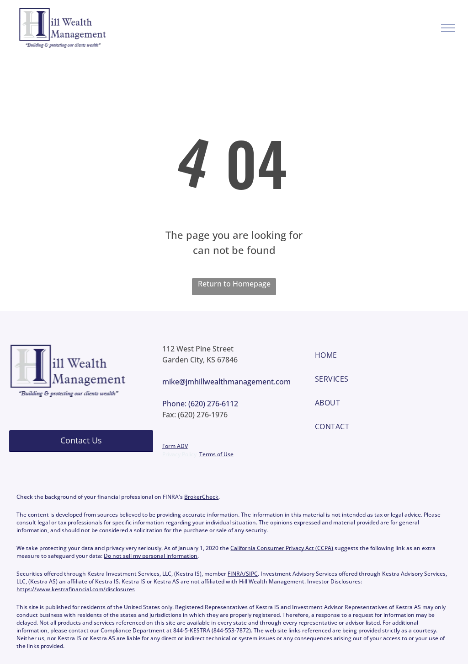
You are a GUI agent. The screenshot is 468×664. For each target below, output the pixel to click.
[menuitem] (387, 355)
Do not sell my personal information (150, 556)
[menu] (448, 28)
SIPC (252, 574)
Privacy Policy (179, 454)
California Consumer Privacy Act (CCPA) (281, 548)
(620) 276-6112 (213, 404)
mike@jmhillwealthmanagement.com (226, 382)
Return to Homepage (234, 284)
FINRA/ (237, 574)
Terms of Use (216, 454)
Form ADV (175, 446)
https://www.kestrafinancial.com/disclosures (75, 589)
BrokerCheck (201, 497)
